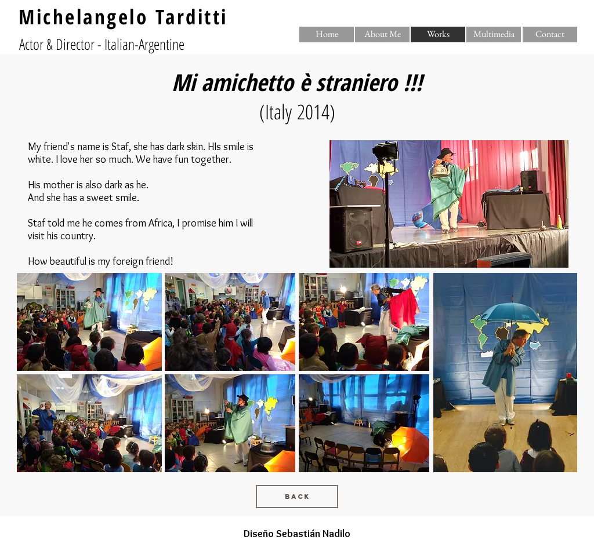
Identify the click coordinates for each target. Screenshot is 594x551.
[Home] (326, 34)
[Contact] (550, 34)
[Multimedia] (493, 34)
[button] (438, 34)
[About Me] (382, 34)
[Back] (297, 496)
